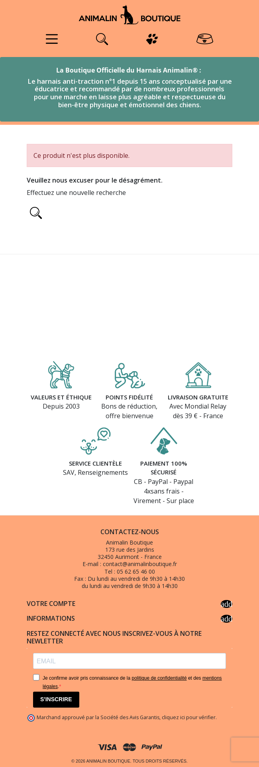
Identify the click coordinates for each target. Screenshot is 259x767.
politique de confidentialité (158, 678)
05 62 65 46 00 (136, 571)
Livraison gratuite (198, 397)
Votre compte (129, 604)
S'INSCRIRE (56, 699)
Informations (129, 619)
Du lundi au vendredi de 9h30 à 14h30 (136, 578)
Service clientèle (95, 463)
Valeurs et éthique (61, 397)
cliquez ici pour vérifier (189, 717)
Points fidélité (129, 397)
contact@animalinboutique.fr (140, 564)
